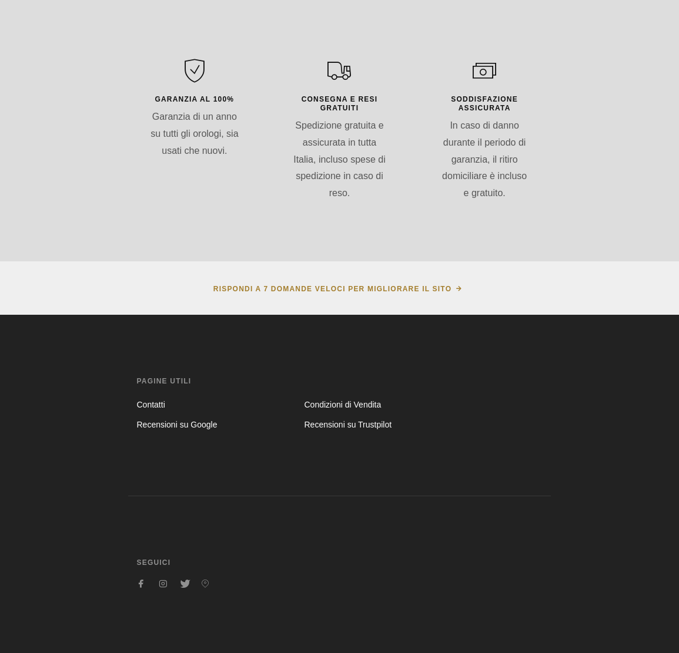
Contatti (151, 404)
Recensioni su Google (177, 424)
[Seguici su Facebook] (141, 583)
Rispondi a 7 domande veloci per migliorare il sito (332, 289)
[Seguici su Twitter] (184, 583)
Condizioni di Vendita (342, 404)
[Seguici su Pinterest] (205, 583)
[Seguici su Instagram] (162, 583)
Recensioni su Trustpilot (348, 424)
